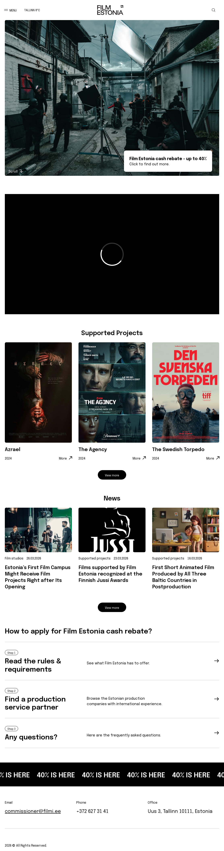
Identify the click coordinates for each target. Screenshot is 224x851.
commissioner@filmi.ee (33, 810)
